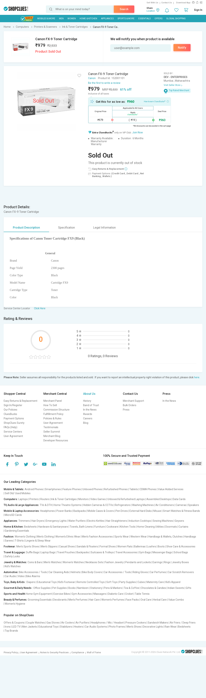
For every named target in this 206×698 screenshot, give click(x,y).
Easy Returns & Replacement (20, 400)
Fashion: (9, 536)
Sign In (198, 9)
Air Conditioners (164, 505)
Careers (87, 418)
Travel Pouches (66, 552)
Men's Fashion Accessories (97, 536)
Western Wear (138, 536)
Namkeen (82, 587)
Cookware (112, 526)
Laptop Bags (48, 552)
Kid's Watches (13, 566)
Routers (44, 499)
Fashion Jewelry (114, 562)
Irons (7, 626)
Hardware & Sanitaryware (53, 526)
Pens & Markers (113, 587)
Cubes (141, 582)
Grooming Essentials (40, 599)
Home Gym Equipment (39, 593)
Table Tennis (142, 593)
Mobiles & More (46, 18)
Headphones (47, 510)
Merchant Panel (52, 400)
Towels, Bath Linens (81, 526)
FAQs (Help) (10, 427)
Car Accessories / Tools (117, 572)
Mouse (157, 510)
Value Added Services (170, 489)
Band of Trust (91, 405)
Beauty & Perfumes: (15, 599)
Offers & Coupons (14, 622)
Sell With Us (152, 2)
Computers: (11, 499)
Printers (34, 499)
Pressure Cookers (135, 622)
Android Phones (34, 489)
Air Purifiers (82, 622)
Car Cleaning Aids (59, 572)
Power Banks (64, 510)
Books (72, 587)
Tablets (133, 489)
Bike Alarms (33, 576)
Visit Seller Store (172, 85)
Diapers (30, 582)
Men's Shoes (134, 626)
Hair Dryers (37, 520)
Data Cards (179, 499)
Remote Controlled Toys (91, 582)
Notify (182, 47)
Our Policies (10, 409)
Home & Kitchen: (14, 526)
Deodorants (60, 599)
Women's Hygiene (15, 603)
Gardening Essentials (17, 530)
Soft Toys (112, 582)
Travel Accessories (126, 552)
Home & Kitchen (88, 18)
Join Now (137, 132)
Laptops (23, 499)
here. (197, 377)
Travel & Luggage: (14, 552)
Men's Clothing (45, 536)
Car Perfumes (158, 572)
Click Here (39, 308)
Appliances (107, 18)
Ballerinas (139, 546)
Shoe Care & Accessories (180, 546)
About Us (89, 394)
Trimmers (24, 520)
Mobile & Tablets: (14, 489)
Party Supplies (127, 582)
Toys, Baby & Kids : (15, 582)
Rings (167, 562)
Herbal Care (160, 599)
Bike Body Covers (92, 572)
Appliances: (11, 520)
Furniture (99, 526)
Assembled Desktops (158, 499)
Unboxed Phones (92, 489)
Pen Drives (122, 510)
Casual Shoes (67, 546)
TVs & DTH (46, 505)
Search (124, 9)
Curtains (183, 526)
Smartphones (53, 489)
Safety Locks (12, 556)
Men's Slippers (49, 546)
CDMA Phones (148, 489)
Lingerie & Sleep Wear (38, 540)
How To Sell (50, 405)
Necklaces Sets (94, 562)
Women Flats (124, 546)
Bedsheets (30, 526)
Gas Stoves (53, 622)
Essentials (144, 18)
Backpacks (79, 510)
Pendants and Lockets (138, 562)
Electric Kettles (95, 520)
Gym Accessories (82, 593)
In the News (90, 409)
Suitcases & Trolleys (102, 552)
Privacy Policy (11, 652)
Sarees (9, 540)
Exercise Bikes (62, 593)
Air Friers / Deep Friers (183, 622)
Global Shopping (176, 18)
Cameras (181, 505)
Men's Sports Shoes (27, 546)
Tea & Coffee (131, 587)
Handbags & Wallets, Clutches (165, 536)
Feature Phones (72, 489)
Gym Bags (145, 552)
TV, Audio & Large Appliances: (21, 505)
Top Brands (11, 630)
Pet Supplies (59, 587)
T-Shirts (19, 540)
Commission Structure (56, 409)
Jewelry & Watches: (15, 562)
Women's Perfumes (112, 599)
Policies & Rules (52, 418)
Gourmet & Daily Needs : (18, 587)
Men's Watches (52, 562)
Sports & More (126, 18)
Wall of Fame (94, 652)
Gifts (188, 587)
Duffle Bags (32, 552)
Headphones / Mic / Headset (107, 622)
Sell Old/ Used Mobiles (18, 493)
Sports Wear (121, 536)
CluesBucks (10, 414)
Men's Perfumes (77, 599)
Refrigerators (122, 505)
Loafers (151, 546)
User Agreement (13, 436)
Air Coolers (67, 622)
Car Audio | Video (14, 576)
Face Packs (132, 599)
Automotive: (11, 572)
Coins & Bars (35, 562)
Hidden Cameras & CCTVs (98, 505)
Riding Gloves (140, 572)
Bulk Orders (129, 405)
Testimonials (50, 427)
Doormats (171, 526)
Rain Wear (170, 626)
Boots (161, 546)
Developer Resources (55, 440)
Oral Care (146, 599)
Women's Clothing (25, 536)
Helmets (75, 572)
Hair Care (94, 599)
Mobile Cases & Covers (101, 510)
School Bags (181, 552)
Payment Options (14, 418)
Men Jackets (29, 626)
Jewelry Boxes (180, 562)
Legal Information (104, 227)
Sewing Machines (163, 520)
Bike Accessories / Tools (33, 572)
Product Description (26, 227)
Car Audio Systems (96, 626)
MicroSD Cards (13, 514)
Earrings (157, 562)
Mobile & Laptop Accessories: (22, 510)
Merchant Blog (51, 436)
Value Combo (176, 599)
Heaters (78, 626)
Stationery (96, 587)
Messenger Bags (162, 552)
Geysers (179, 520)
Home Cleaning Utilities (150, 526)
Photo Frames (117, 626)
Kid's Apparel (173, 582)
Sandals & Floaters (87, 546)
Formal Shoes (108, 546)
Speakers (193, 505)
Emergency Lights (56, 520)
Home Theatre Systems (67, 505)
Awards (87, 414)
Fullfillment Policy (53, 414)
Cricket (129, 593)
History (87, 400)
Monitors (83, 499)
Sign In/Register (13, 405)
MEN (61, 18)
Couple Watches (35, 622)
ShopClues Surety (14, 422)
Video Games (98, 499)
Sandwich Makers (158, 622)
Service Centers (13, 431)
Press (126, 409)
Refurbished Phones (116, 489)
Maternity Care (155, 582)
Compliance (77, 652)
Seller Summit (51, 431)
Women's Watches (73, 562)
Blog (85, 422)
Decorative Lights (153, 626)
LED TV (16, 626)
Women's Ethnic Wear (67, 536)
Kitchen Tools (127, 526)
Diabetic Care (115, 593)
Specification (66, 227)
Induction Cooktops (140, 520)
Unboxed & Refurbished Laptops (126, 499)
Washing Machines (143, 505)
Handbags (190, 536)
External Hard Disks (140, 510)
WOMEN (72, 18)
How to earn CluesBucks (156, 101)
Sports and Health (14, 593)
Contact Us (166, 2)
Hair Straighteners (116, 520)
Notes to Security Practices (54, 652)
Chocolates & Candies (153, 587)
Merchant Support (133, 400)
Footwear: (10, 546)
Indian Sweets (176, 587)
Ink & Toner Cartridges (64, 499)
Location (151, 11)
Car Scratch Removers (181, 572)
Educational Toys (47, 582)
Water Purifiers (77, 520)
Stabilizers (66, 626)
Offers (158, 18)
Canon (92, 78)
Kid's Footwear (66, 582)
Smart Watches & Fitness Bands (181, 510)
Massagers (99, 593)
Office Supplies (42, 587)
